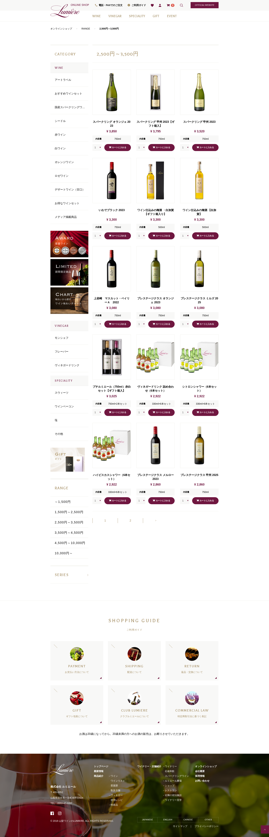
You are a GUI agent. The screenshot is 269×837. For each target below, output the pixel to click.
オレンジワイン (64, 162)
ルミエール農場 (173, 780)
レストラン (171, 790)
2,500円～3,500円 (109, 28)
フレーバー (61, 351)
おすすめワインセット (68, 93)
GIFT (156, 16)
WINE (96, 16)
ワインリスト (118, 780)
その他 (59, 433)
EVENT (172, 16)
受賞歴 (114, 785)
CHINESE (188, 819)
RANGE (85, 28)
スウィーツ (61, 392)
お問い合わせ (202, 780)
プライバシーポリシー (207, 826)
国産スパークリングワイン (71, 107)
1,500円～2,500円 (69, 512)
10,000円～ (64, 553)
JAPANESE (147, 819)
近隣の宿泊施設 (173, 795)
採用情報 (200, 776)
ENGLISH (167, 819)
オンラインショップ (61, 28)
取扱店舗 (115, 790)
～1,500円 (63, 502)
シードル (60, 120)
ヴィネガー (117, 795)
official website (204, 5)
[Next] (155, 520)
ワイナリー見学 (173, 800)
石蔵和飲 (169, 771)
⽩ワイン (60, 148)
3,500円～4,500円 (69, 532)
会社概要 (200, 771)
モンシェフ (61, 337)
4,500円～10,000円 (70, 543)
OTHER (208, 819)
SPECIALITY (137, 16)
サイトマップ (180, 826)
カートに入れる (117, 147)
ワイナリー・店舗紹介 (149, 766)
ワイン (114, 776)
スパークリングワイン (177, 776)
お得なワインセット (67, 203)
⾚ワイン (60, 134)
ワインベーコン (64, 406)
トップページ (101, 766)
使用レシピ (117, 800)
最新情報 (98, 771)
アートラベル (63, 79)
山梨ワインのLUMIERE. (72, 821)
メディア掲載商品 (66, 217)
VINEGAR (114, 16)
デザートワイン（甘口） (70, 189)
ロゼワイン (61, 175)
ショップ (169, 785)
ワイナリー (171, 766)
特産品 (114, 804)
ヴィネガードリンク (67, 365)
